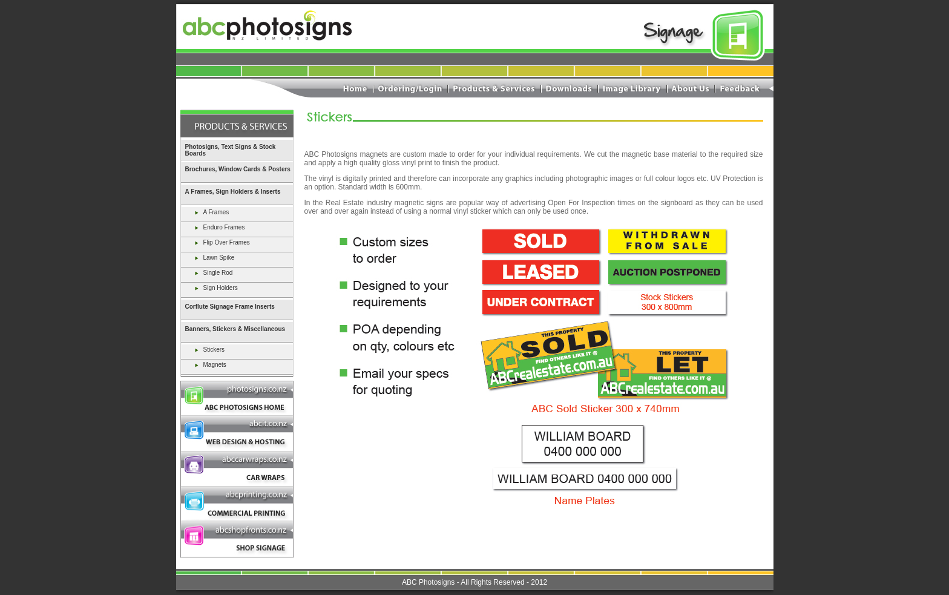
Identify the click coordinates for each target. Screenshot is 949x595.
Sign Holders (215, 287)
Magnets (209, 364)
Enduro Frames (219, 227)
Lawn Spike (214, 257)
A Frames (211, 212)
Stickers (209, 349)
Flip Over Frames (221, 242)
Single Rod (213, 272)
